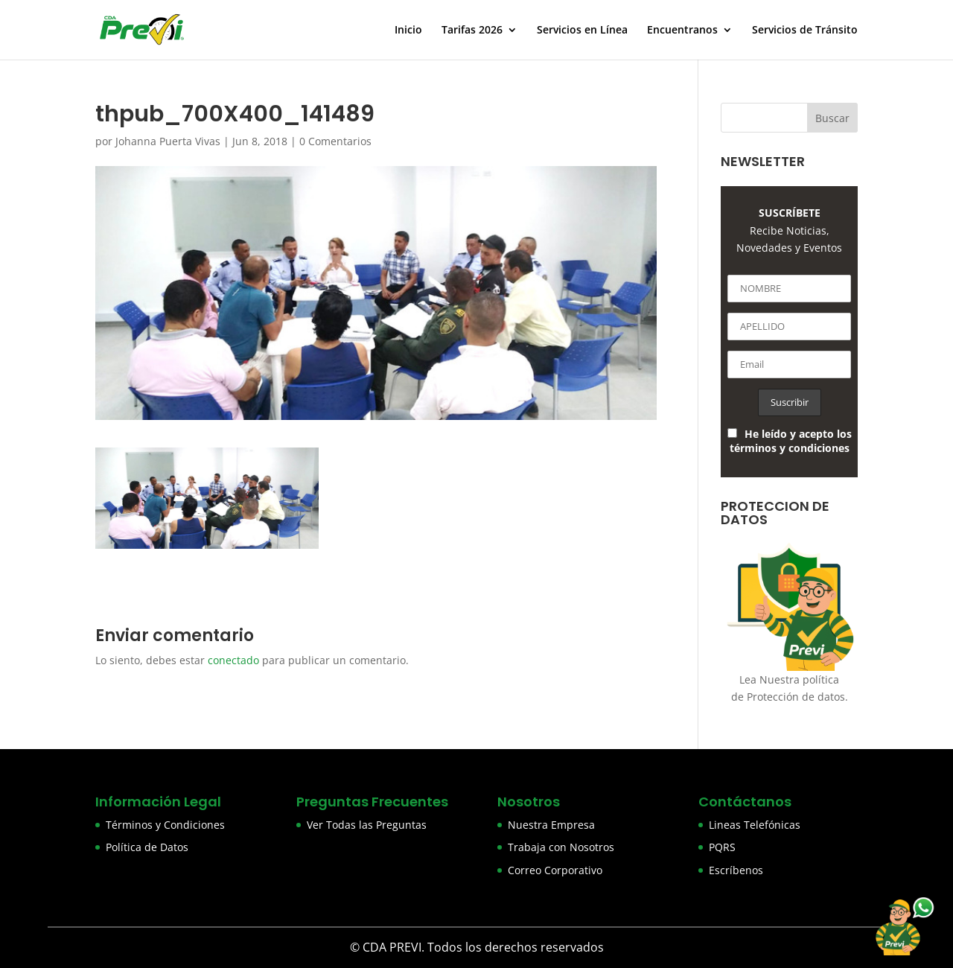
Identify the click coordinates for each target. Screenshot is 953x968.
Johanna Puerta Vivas (167, 141)
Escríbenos (736, 870)
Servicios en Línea (582, 30)
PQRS (722, 847)
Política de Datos (147, 847)
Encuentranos (682, 30)
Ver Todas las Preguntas (367, 825)
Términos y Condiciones (165, 825)
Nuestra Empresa (551, 825)
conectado (233, 660)
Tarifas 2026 (472, 30)
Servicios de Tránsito (805, 30)
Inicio (408, 30)
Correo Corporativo (555, 870)
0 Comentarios (335, 141)
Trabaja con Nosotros (561, 847)
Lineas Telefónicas (754, 825)
